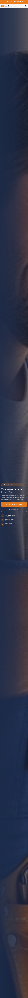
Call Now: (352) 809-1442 (14, 504)
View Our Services (14, 510)
